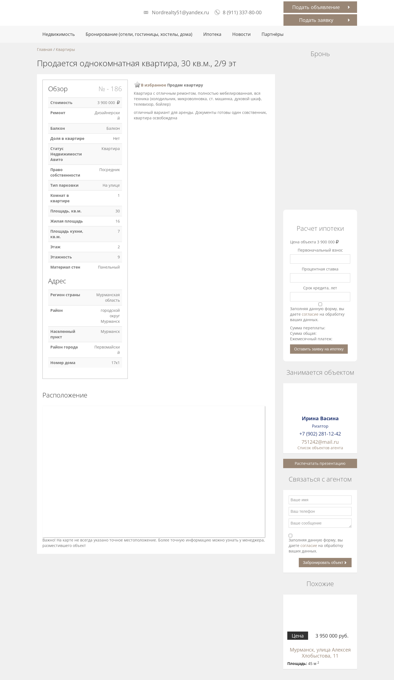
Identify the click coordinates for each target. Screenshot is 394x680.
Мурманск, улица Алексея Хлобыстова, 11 (320, 653)
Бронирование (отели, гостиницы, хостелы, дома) (139, 34)
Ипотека (212, 34)
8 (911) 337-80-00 (242, 12)
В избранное (153, 85)
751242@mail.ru (320, 442)
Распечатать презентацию (320, 463)
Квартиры (65, 49)
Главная (44, 49)
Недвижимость (58, 34)
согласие (311, 314)
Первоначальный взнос (320, 250)
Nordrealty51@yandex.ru (180, 12)
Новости (241, 34)
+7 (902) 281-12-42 (320, 433)
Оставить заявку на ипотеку (319, 349)
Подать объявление (316, 7)
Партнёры (272, 34)
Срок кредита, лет (320, 287)
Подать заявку (316, 20)
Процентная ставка (320, 269)
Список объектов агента (320, 447)
